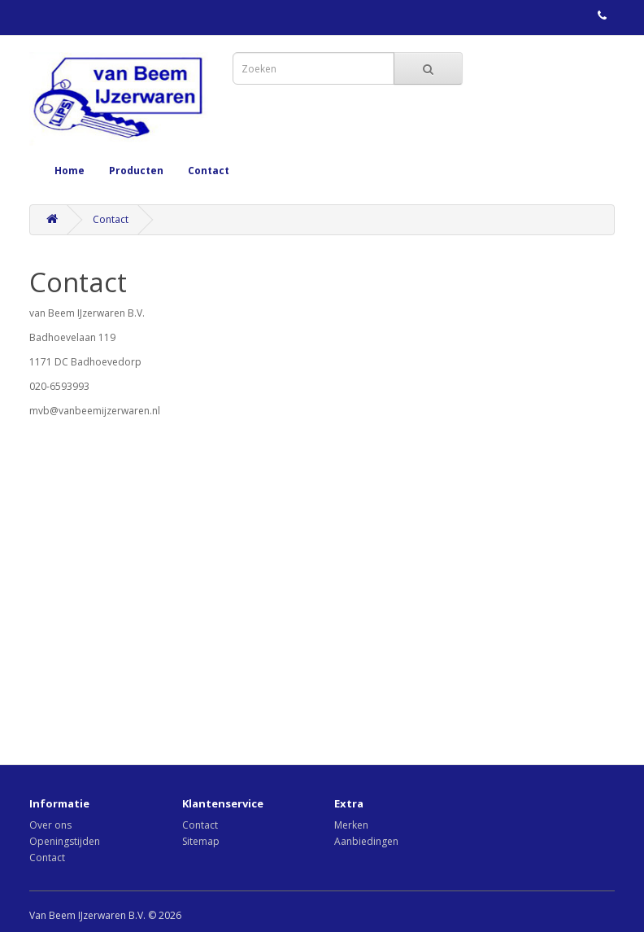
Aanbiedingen (366, 841)
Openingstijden (64, 841)
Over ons (50, 825)
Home (69, 170)
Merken (351, 825)
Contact (208, 170)
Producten (136, 170)
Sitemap (201, 841)
